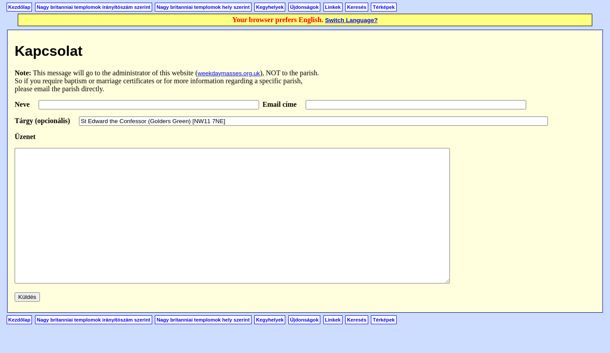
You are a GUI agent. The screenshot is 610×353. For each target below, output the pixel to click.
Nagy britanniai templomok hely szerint (203, 7)
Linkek (333, 7)
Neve (23, 104)
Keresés (356, 7)
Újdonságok (304, 7)
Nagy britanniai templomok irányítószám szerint (93, 7)
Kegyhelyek (270, 7)
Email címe (281, 104)
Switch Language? (351, 20)
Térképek (383, 7)
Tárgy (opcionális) (43, 120)
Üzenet (25, 136)
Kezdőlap (19, 7)
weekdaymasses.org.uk (229, 73)
